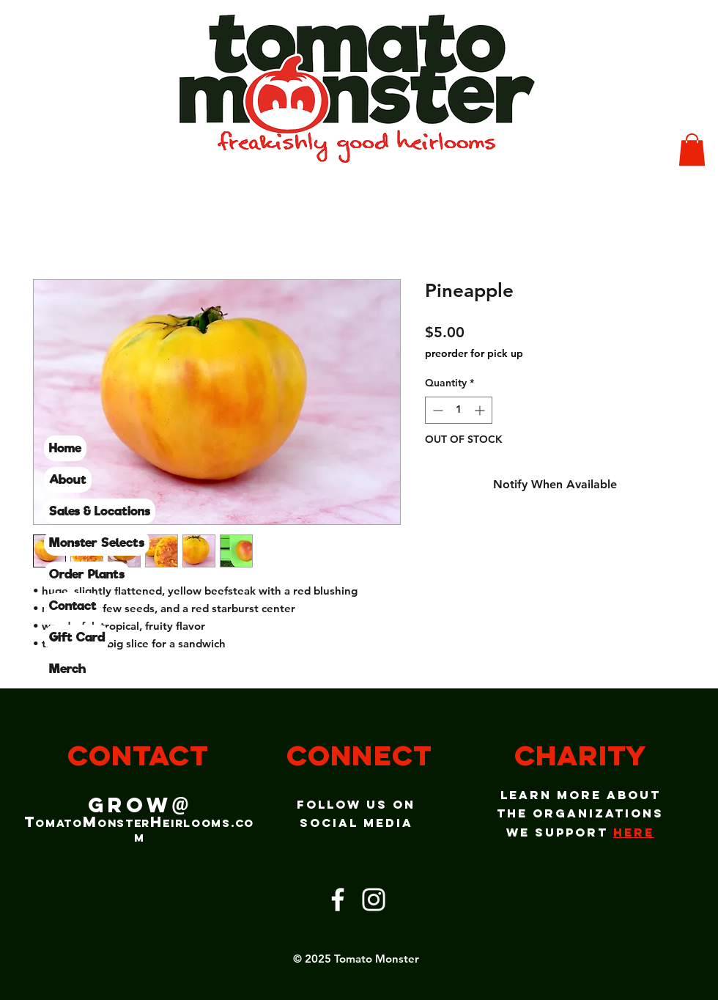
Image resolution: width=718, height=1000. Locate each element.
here (633, 832)
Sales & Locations (99, 511)
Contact (73, 606)
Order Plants (87, 574)
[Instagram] (373, 899)
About (67, 479)
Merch (67, 669)
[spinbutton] (458, 410)
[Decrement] (436, 410)
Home (65, 448)
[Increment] (481, 410)
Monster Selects (96, 542)
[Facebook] (337, 899)
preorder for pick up (474, 353)
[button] (692, 149)
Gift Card (77, 637)
